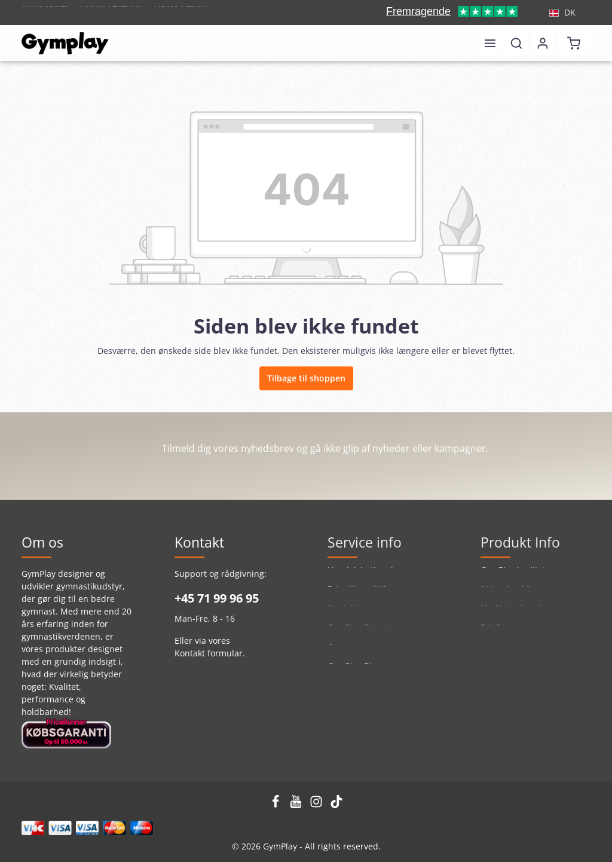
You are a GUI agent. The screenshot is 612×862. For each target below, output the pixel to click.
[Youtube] (297, 805)
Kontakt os (348, 614)
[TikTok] (336, 805)
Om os (340, 653)
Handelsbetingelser (367, 576)
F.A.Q (491, 634)
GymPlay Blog (354, 672)
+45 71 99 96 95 (217, 598)
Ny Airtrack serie (514, 614)
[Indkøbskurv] (573, 43)
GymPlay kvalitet (513, 576)
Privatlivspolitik (358, 595)
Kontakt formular (209, 653)
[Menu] (490, 43)
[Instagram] (317, 805)
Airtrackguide (507, 595)
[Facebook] (276, 805)
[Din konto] (543, 43)
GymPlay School (359, 634)
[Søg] (516, 43)
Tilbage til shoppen (306, 378)
